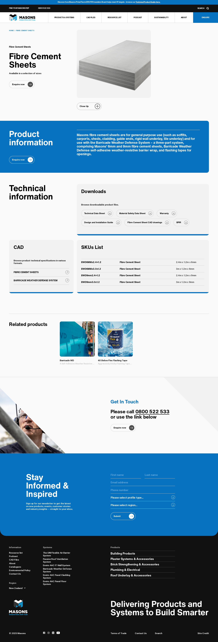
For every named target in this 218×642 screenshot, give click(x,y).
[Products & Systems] (64, 17)
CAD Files (14, 559)
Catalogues (15, 566)
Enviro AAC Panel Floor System (54, 582)
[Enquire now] (21, 84)
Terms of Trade (119, 633)
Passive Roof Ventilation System (55, 560)
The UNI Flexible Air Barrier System (56, 554)
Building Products (123, 553)
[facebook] (44, 633)
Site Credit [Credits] (203, 633)
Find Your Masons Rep (19, 8)
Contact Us (15, 573)
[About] (184, 17)
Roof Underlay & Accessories (131, 575)
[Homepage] (22, 17)
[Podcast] (137, 17)
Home (11, 30)
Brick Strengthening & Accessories (135, 564)
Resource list (16, 552)
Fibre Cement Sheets (25, 30)
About (12, 563)
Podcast (13, 556)
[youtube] (58, 632)
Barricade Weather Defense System (57, 570)
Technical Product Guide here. (148, 2)
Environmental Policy (19, 570)
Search (158, 633)
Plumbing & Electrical (125, 569)
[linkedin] (53, 633)
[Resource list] (114, 17)
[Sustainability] (161, 17)
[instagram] (48, 633)
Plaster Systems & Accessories (132, 559)
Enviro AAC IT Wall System (56, 565)
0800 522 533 (44, 8)
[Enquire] (205, 17)
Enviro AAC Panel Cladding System (56, 576)
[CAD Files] (90, 17)
